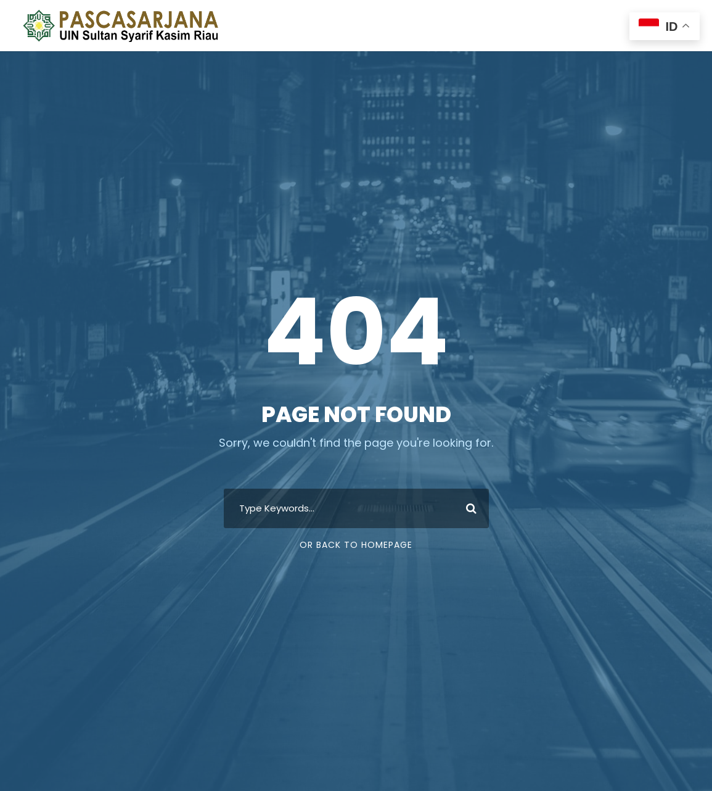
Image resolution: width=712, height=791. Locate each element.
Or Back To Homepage (356, 545)
